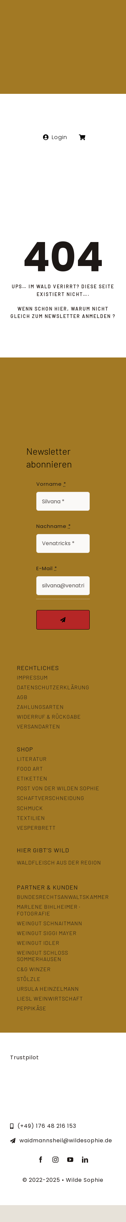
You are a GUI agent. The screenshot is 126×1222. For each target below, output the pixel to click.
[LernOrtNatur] (26, 1082)
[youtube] (70, 1159)
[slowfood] (63, 1082)
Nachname (53, 526)
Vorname (51, 483)
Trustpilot (24, 1057)
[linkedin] (85, 1159)
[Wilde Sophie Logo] (62, 13)
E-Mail (46, 568)
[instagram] (55, 1159)
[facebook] (41, 1159)
